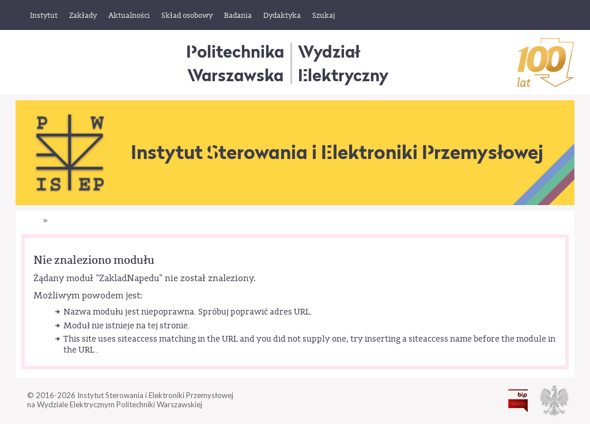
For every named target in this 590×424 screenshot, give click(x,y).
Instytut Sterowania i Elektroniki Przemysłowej (337, 152)
